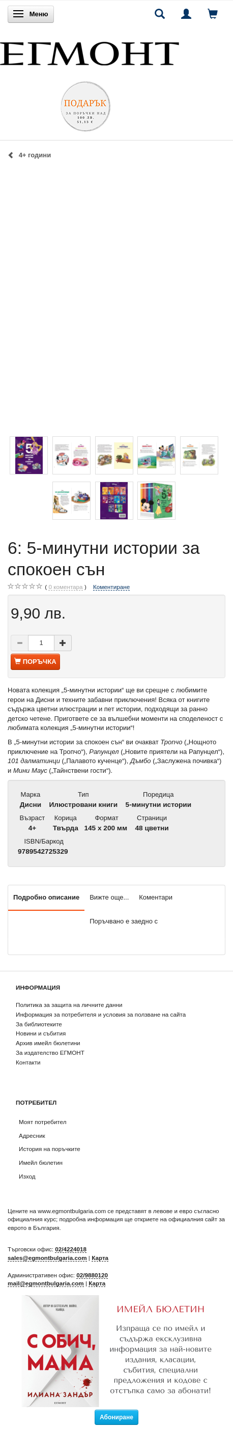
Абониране (116, 1417)
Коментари (155, 897)
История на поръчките (49, 1148)
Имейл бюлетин (41, 1162)
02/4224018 (70, 1249)
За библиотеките (39, 1024)
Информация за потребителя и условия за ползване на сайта (101, 1014)
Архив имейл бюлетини (48, 1043)
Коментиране (111, 586)
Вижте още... (109, 897)
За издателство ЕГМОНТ (50, 1052)
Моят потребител (42, 1121)
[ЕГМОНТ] (89, 51)
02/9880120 (92, 1275)
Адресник (32, 1135)
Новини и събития (41, 1033)
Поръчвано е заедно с (124, 921)
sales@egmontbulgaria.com (47, 1257)
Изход (27, 1176)
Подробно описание (46, 897)
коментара (65, 587)
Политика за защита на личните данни (69, 1004)
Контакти (28, 1062)
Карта (100, 1257)
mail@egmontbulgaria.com (46, 1283)
